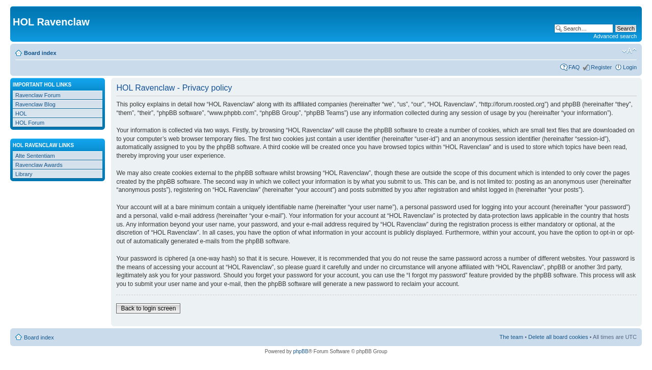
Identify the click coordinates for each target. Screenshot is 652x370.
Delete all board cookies (558, 337)
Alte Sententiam (35, 156)
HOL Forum (29, 123)
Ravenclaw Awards (39, 165)
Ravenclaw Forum (38, 95)
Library (24, 174)
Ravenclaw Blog (35, 104)
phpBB (300, 351)
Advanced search (615, 36)
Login (630, 67)
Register (601, 67)
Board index (40, 53)
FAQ (574, 67)
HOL (21, 113)
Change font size (629, 50)
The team (511, 337)
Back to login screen (148, 308)
